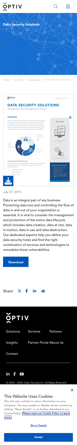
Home (6, 80)
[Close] (72, 390)
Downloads (34, 80)
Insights (19, 80)
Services (34, 331)
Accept (38, 437)
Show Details (38, 425)
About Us (56, 343)
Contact (12, 354)
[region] (38, 414)
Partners (55, 331)
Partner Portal (38, 343)
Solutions (13, 331)
